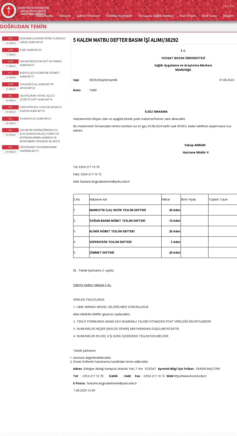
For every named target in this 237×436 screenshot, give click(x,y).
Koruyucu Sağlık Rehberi (156, 16)
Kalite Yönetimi (88, 16)
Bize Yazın (209, 16)
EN (232, 6)
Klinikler (65, 16)
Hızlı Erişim (188, 16)
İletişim (228, 16)
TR (225, 6)
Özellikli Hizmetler (119, 16)
